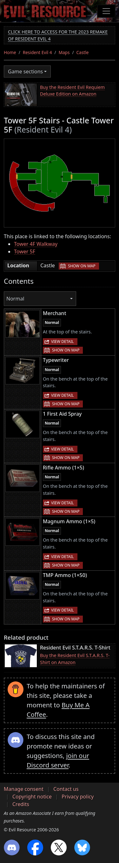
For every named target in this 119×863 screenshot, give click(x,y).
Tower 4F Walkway (35, 243)
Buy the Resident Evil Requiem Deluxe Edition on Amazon (72, 90)
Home (10, 52)
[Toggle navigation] (106, 11)
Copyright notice (32, 796)
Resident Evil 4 (37, 52)
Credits (20, 804)
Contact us (66, 788)
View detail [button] (62, 341)
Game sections (25, 71)
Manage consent (23, 788)
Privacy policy (78, 796)
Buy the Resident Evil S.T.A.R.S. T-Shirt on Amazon (74, 658)
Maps (64, 52)
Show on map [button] (81, 266)
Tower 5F (24, 251)
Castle (82, 52)
